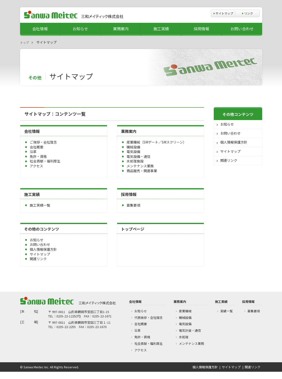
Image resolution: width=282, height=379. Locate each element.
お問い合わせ (242, 29)
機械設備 (133, 147)
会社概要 (36, 147)
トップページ (132, 229)
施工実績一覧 (40, 205)
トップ (24, 42)
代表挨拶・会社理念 (148, 317)
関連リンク (38, 258)
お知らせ (80, 29)
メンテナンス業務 (140, 165)
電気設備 (133, 151)
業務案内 (121, 29)
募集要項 (133, 205)
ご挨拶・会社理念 (43, 142)
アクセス (36, 165)
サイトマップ (224, 13)
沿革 (33, 151)
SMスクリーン (172, 142)
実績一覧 (226, 311)
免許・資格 (38, 156)
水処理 (183, 337)
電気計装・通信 (190, 330)
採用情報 (201, 29)
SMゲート (151, 142)
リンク (248, 13)
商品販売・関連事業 (142, 170)
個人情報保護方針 (43, 249)
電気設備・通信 (138, 156)
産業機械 (133, 142)
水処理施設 (135, 161)
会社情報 (40, 29)
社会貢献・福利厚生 (45, 161)
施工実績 (161, 29)
